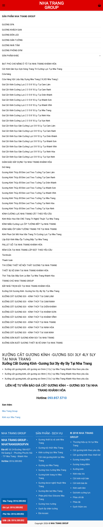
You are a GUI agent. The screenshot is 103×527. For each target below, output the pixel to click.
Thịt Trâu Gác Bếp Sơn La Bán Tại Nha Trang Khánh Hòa (28, 275)
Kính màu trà (78, 474)
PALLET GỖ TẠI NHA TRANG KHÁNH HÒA (22, 244)
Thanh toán (7, 260)
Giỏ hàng (6, 167)
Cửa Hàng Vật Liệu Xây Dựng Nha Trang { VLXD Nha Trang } (30, 79)
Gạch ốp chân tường (48, 508)
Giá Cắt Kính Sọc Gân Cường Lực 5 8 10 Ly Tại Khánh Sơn (29, 141)
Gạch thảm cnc (80, 506)
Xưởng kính (78, 469)
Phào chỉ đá (78, 497)
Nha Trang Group (10, 411)
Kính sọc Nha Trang (11, 417)
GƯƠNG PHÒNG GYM (12, 50)
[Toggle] (100, 55)
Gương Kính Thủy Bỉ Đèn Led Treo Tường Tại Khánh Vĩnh (29, 193)
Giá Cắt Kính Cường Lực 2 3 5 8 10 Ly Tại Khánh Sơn (27, 100)
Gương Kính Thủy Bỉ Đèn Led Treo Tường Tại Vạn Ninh (28, 208)
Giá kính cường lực (81, 492)
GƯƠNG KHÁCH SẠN (12, 30)
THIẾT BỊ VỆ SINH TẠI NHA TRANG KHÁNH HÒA (25, 270)
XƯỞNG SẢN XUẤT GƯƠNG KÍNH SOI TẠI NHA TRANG (28, 337)
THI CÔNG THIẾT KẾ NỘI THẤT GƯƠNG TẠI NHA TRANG (29, 265)
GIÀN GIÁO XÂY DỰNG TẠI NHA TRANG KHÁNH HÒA (27, 162)
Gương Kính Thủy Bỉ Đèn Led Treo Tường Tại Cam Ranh (28, 177)
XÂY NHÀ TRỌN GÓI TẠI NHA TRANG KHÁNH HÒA (26, 286)
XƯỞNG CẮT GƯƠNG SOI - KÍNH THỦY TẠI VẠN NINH (28, 332)
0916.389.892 (15, 461)
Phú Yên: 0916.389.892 (13, 514)
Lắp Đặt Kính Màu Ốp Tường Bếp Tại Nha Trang (25, 239)
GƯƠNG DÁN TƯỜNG (12, 40)
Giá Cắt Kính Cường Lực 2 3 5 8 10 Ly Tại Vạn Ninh (26, 120)
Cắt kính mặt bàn (81, 478)
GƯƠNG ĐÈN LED (10, 35)
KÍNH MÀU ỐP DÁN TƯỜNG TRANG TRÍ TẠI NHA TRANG (29, 229)
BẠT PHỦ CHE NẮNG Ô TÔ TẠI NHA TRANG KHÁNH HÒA (29, 64)
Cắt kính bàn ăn (80, 483)
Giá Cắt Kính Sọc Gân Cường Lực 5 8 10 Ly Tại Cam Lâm (28, 126)
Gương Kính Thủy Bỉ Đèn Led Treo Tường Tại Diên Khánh (29, 182)
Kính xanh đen (79, 488)
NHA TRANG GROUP (51, 5)
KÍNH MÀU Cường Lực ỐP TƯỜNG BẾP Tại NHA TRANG (29, 224)
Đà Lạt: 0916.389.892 (13, 507)
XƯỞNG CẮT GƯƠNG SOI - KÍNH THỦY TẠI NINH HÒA (28, 327)
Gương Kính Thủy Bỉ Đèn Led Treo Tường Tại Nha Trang (28, 198)
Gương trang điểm (81, 459)
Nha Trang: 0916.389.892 (14, 501)
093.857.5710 (57, 398)
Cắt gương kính (80, 450)
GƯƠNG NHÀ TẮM (11, 45)
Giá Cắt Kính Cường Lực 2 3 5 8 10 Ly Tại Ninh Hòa (26, 115)
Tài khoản (6, 255)
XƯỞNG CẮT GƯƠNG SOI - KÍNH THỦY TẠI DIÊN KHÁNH (29, 306)
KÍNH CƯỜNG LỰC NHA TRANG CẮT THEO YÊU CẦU (27, 213)
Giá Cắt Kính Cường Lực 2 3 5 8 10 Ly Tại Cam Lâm (26, 84)
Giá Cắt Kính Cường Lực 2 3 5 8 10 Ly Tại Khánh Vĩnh (27, 105)
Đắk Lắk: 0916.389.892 (13, 520)
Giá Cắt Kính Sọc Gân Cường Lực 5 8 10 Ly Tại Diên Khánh (29, 136)
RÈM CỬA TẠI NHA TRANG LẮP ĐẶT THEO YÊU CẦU (27, 250)
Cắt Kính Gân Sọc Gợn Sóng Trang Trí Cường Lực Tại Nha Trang (32, 69)
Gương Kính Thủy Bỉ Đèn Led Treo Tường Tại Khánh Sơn (29, 188)
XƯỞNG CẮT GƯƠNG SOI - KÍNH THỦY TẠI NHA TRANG (29, 322)
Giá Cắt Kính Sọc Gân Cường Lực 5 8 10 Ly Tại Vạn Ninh (28, 157)
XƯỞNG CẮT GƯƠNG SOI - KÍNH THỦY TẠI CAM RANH (28, 301)
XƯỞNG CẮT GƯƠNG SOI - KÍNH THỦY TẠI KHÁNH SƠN (29, 312)
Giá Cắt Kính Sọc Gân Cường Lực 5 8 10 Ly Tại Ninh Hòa (28, 151)
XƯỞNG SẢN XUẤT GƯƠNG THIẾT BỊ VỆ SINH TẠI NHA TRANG (32, 343)
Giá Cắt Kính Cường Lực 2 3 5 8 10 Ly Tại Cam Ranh (26, 89)
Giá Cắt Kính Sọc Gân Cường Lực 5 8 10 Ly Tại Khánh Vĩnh (29, 146)
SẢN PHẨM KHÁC (10, 55)
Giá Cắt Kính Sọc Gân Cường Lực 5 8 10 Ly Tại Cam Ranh (29, 131)
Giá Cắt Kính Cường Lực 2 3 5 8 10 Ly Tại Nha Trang (26, 110)
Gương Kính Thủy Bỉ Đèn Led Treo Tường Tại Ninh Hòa (28, 203)
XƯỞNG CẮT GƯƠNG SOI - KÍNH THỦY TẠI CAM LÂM (28, 296)
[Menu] (3, 5)
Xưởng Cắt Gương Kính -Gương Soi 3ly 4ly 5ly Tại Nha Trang (30, 291)
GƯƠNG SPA (8, 24)
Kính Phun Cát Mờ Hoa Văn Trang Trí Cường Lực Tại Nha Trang (31, 234)
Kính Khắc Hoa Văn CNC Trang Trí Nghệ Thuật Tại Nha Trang (30, 219)
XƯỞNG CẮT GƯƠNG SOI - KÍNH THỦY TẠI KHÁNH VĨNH (29, 317)
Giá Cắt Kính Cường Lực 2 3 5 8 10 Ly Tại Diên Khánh (27, 95)
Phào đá (76, 502)
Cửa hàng (6, 74)
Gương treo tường (47, 504)
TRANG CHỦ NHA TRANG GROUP (18, 281)
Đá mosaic (43, 513)
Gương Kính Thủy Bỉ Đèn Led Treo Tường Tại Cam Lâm (28, 172)
